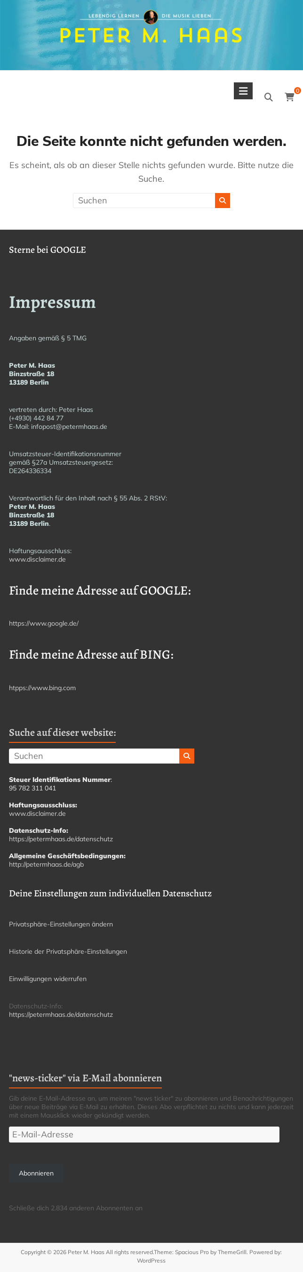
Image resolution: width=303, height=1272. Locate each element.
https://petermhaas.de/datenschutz (61, 839)
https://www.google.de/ (44, 623)
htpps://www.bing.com (42, 688)
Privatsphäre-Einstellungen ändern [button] (61, 924)
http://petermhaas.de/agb (46, 864)
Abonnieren (36, 1173)
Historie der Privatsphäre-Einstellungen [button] (68, 951)
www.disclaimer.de (37, 559)
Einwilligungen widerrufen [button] (48, 978)
